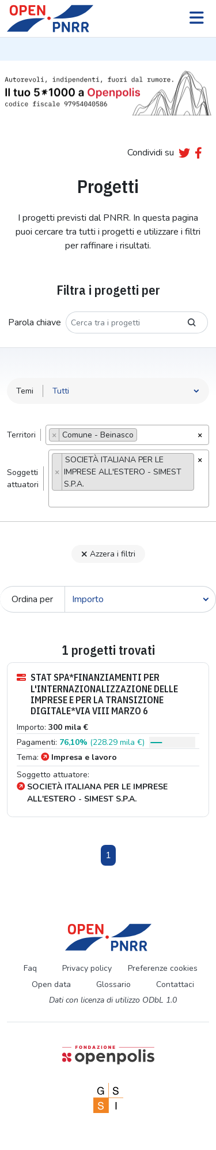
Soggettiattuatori (23, 478)
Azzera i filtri (108, 553)
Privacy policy (87, 968)
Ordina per (32, 599)
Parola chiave (34, 322)
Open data (51, 984)
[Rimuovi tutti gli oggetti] (200, 434)
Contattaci (175, 984)
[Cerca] (140, 599)
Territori (21, 434)
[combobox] (127, 435)
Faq (30, 968)
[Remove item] (54, 435)
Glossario (113, 984)
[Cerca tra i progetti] (121, 322)
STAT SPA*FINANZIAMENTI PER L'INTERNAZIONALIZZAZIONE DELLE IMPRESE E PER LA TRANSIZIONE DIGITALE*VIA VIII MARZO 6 (97, 694)
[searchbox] (143, 436)
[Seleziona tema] (126, 391)
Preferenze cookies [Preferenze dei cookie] (163, 968)
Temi (24, 390)
